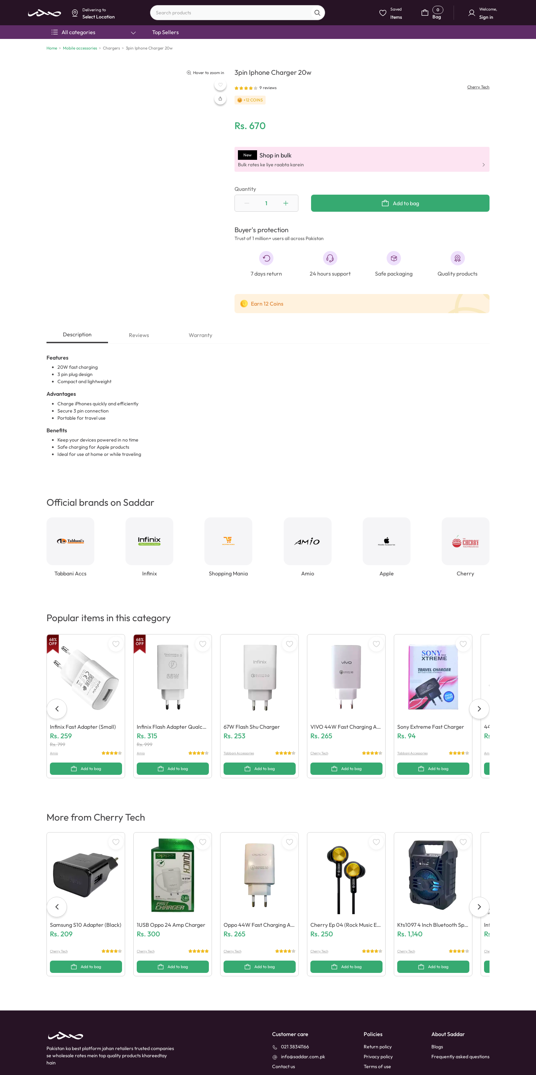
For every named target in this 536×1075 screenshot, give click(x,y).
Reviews (139, 335)
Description (77, 334)
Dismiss (164, 53)
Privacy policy (378, 1056)
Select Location (194, 53)
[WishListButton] (220, 84)
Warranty (200, 335)
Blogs (437, 1047)
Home (51, 48)
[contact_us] (283, 1066)
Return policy (378, 1047)
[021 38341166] (290, 1046)
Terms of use (377, 1066)
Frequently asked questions (460, 1056)
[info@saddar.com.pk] (298, 1056)
